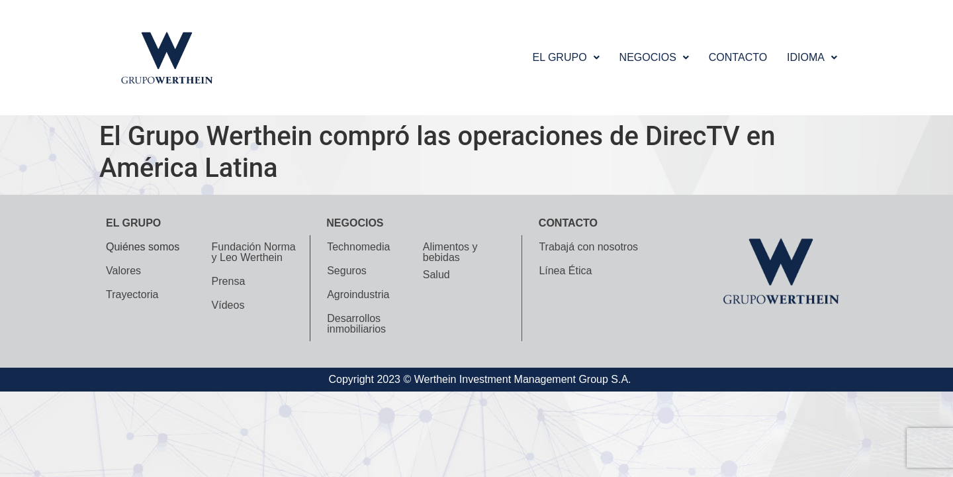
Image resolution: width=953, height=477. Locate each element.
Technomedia (358, 246)
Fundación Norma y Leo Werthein (254, 252)
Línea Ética (565, 270)
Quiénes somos (142, 246)
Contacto (738, 57)
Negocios (654, 57)
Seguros (347, 270)
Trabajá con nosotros (588, 246)
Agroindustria (358, 294)
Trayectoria (132, 294)
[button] (565, 57)
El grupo (565, 57)
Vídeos (228, 305)
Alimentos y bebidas (450, 252)
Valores (123, 270)
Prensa (229, 281)
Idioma (812, 57)
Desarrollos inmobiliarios (356, 324)
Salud (436, 274)
